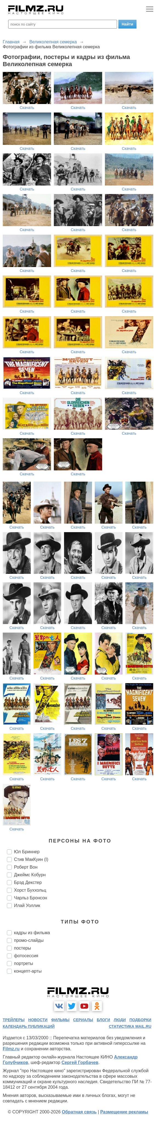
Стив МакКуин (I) (31, 859)
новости (38, 1020)
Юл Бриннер (27, 851)
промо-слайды (29, 940)
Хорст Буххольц (30, 890)
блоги (103, 1020)
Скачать (27, 107)
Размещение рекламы (124, 1112)
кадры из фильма (32, 932)
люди (120, 1020)
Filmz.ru (11, 1048)
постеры (22, 948)
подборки (140, 1020)
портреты (23, 963)
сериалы (83, 1020)
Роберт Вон (25, 867)
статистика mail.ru (130, 1026)
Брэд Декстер (28, 882)
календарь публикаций (29, 1026)
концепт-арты (27, 971)
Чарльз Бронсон (30, 897)
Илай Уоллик (27, 905)
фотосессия (26, 955)
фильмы (60, 1020)
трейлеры (14, 1020)
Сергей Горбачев (80, 1062)
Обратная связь (79, 1112)
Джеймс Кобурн (30, 874)
